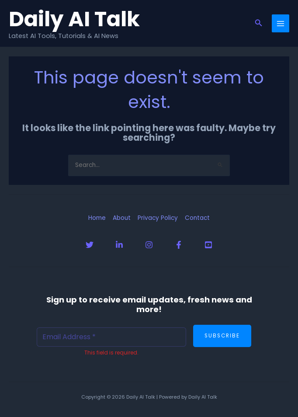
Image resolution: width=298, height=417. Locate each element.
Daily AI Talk (74, 19)
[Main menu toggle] (281, 23)
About (122, 218)
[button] (259, 23)
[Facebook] (179, 245)
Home (97, 218)
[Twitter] (90, 245)
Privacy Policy (158, 218)
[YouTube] (208, 245)
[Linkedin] (119, 245)
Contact (197, 218)
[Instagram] (149, 245)
